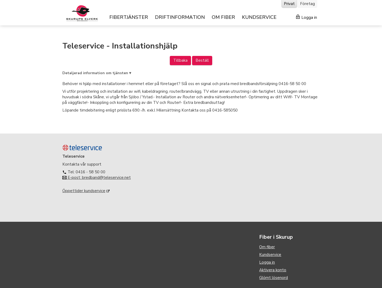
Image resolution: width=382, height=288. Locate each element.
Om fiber (267, 247)
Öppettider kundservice (83, 190)
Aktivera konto (272, 270)
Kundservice (270, 254)
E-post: (72, 177)
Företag (307, 3)
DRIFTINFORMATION (180, 17)
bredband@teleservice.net (106, 177)
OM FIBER (223, 17)
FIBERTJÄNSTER (128, 17)
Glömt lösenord (273, 277)
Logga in (306, 17)
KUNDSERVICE (259, 17)
